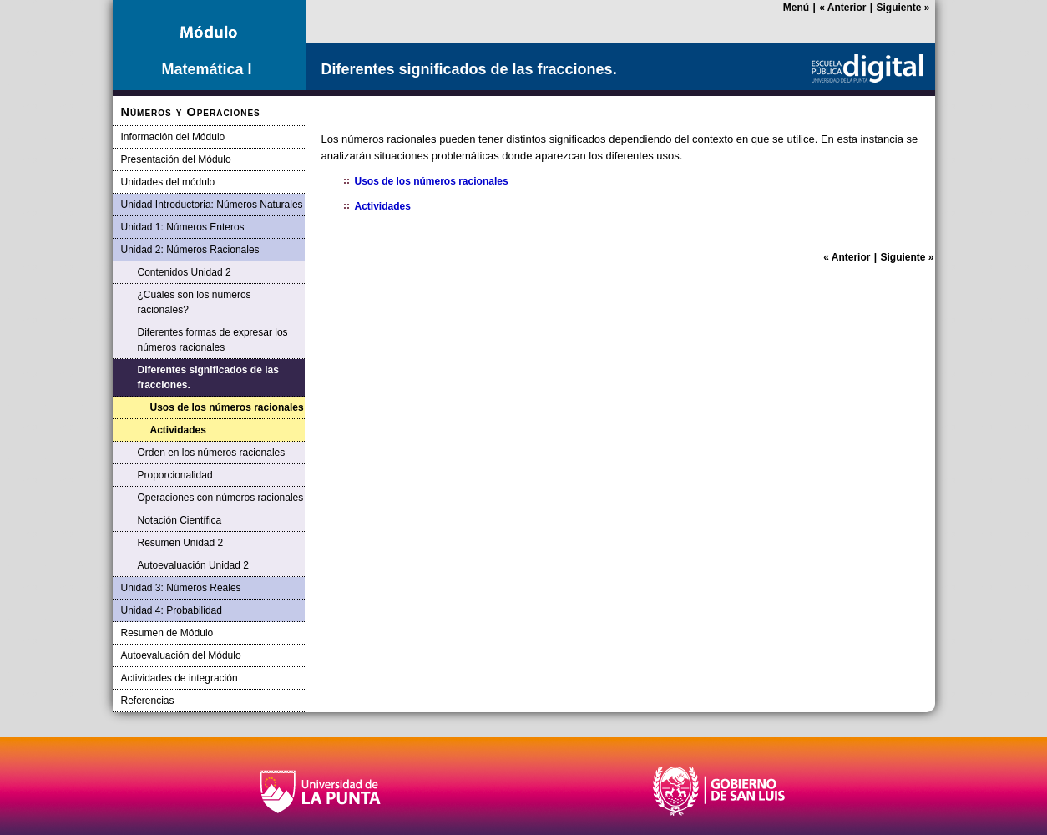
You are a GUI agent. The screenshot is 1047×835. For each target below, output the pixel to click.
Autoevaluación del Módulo (181, 655)
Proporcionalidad (175, 475)
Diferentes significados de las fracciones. (208, 377)
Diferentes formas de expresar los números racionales (213, 339)
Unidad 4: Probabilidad (171, 610)
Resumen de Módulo (167, 633)
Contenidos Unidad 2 (184, 272)
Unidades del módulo (168, 182)
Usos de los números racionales (227, 407)
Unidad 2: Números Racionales (190, 250)
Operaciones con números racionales (221, 498)
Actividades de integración (179, 678)
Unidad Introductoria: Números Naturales (212, 204)
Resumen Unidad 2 (181, 543)
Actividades (178, 430)
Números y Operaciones (190, 112)
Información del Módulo (173, 137)
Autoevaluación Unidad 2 (193, 565)
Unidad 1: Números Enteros (183, 227)
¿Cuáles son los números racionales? (194, 302)
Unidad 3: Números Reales (181, 588)
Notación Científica (180, 520)
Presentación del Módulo (176, 159)
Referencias (147, 700)
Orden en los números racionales (212, 452)
